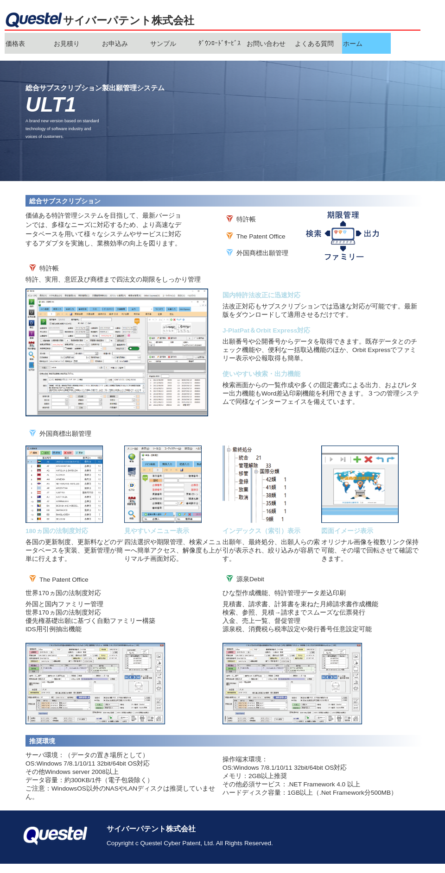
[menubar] (198, 43)
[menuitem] (29, 43)
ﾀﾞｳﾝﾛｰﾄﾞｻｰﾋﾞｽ (219, 43)
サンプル (163, 43)
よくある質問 (314, 43)
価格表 (15, 43)
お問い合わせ (266, 43)
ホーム (352, 43)
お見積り (67, 43)
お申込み (115, 43)
